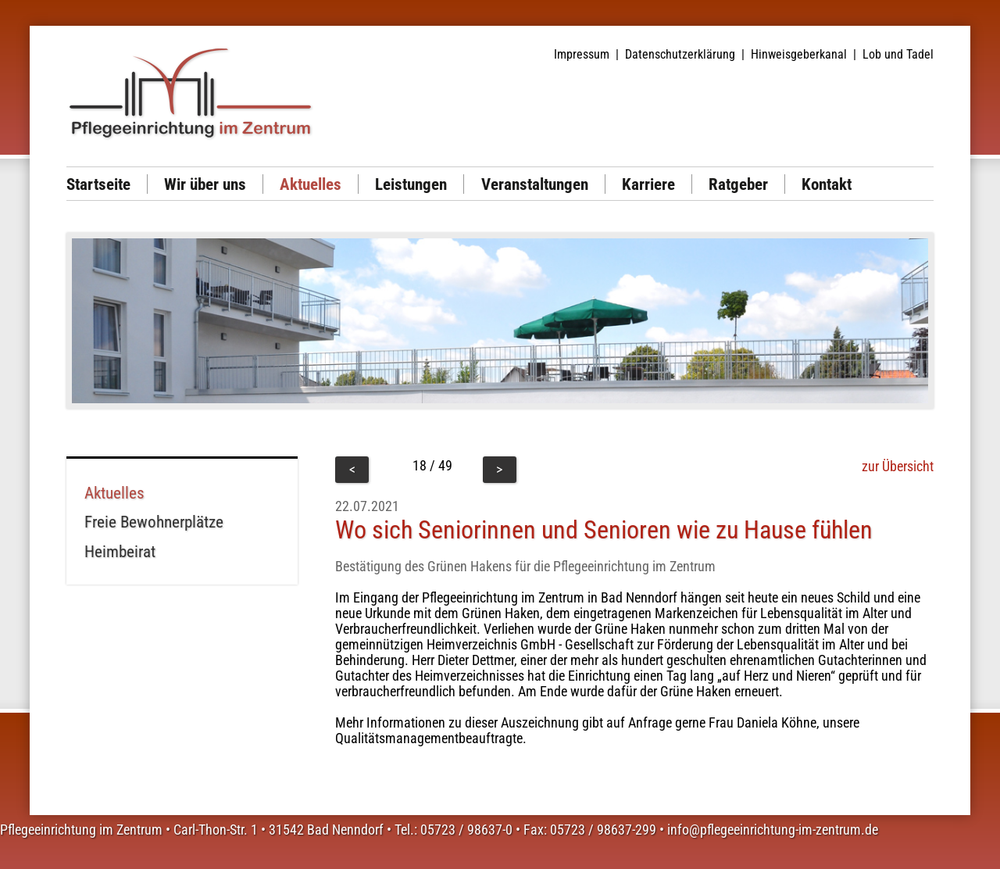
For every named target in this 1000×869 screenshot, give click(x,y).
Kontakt (827, 184)
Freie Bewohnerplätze (153, 521)
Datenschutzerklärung (680, 54)
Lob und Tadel (898, 54)
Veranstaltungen (534, 184)
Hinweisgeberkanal (799, 54)
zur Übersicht (898, 466)
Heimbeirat (119, 551)
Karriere (648, 184)
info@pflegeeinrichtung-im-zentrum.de (772, 830)
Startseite (98, 184)
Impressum (581, 54)
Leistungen (411, 184)
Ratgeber (738, 184)
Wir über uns (205, 184)
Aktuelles (310, 184)
